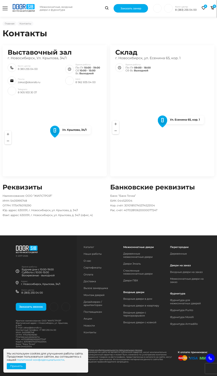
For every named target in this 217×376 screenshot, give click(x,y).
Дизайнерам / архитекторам (93, 303)
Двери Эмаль (132, 263)
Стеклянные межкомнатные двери (138, 272)
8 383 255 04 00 (28, 69)
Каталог (89, 247)
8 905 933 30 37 (27, 92)
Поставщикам (93, 311)
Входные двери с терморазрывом (134, 314)
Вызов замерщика (96, 288)
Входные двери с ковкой (139, 322)
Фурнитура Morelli (182, 317)
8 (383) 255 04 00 (186, 9)
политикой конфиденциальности (40, 359)
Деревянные (178, 253)
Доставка (90, 281)
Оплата (88, 274)
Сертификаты (93, 267)
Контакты (90, 332)
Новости (89, 325)
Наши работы (93, 253)
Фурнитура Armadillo (184, 323)
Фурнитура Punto (181, 310)
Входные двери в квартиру (141, 305)
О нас (87, 260)
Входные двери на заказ (186, 272)
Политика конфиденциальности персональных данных (113, 350)
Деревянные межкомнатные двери (138, 255)
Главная (9, 23)
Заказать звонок (31, 306)
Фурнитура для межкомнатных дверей (185, 301)
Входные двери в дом (137, 298)
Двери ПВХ (130, 280)
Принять (16, 366)
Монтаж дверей (94, 295)
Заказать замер (131, 8)
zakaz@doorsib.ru (29, 82)
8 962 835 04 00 (85, 82)
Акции (88, 318)
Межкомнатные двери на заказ (187, 280)
